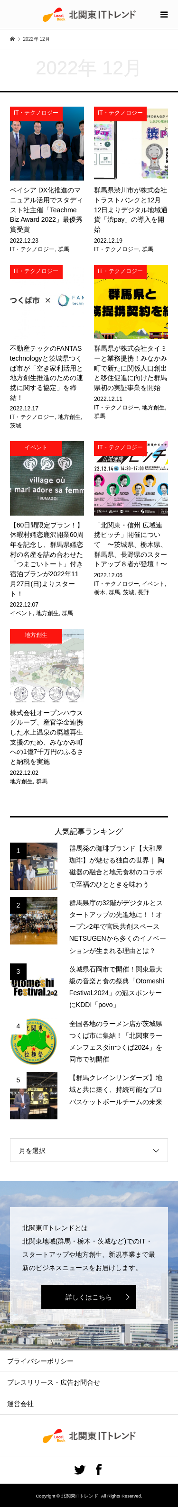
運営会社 (20, 1403)
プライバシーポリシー (40, 1361)
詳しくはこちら (89, 1297)
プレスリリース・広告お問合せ (53, 1382)
